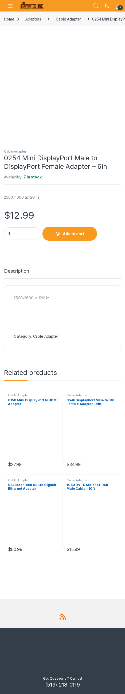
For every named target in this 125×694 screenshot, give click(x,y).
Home (9, 19)
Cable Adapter (68, 19)
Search (96, 6)
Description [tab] (16, 271)
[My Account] (107, 6)
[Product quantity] (22, 233)
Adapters (33, 19)
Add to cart (73, 233)
